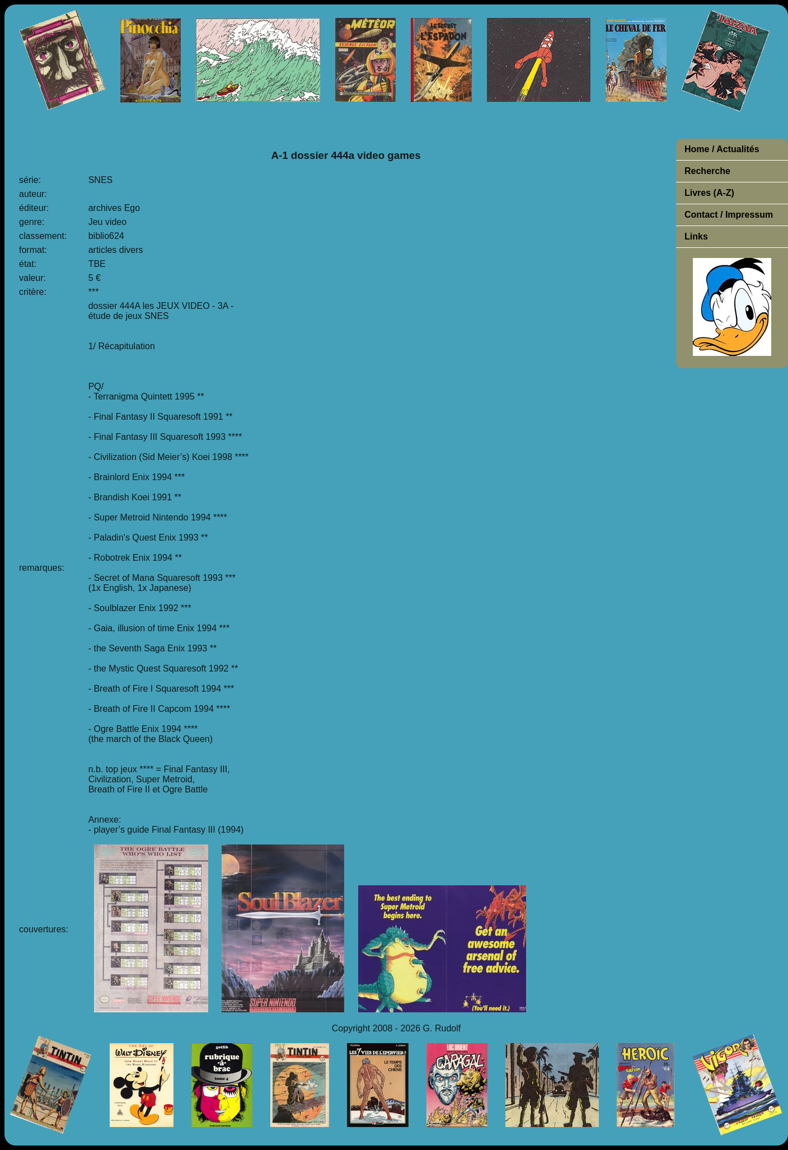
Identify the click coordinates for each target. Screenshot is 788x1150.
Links (696, 236)
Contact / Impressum (728, 214)
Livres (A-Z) (709, 193)
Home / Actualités (721, 149)
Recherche (707, 171)
